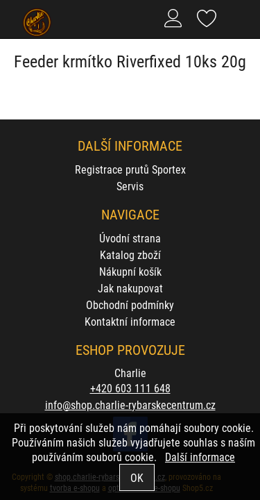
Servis (130, 185)
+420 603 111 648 (130, 388)
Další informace (200, 456)
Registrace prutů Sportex (130, 169)
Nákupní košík (130, 271)
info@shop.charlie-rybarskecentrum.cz (130, 404)
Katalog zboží (130, 254)
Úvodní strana (130, 238)
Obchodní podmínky (130, 304)
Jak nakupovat (130, 288)
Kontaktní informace (130, 321)
